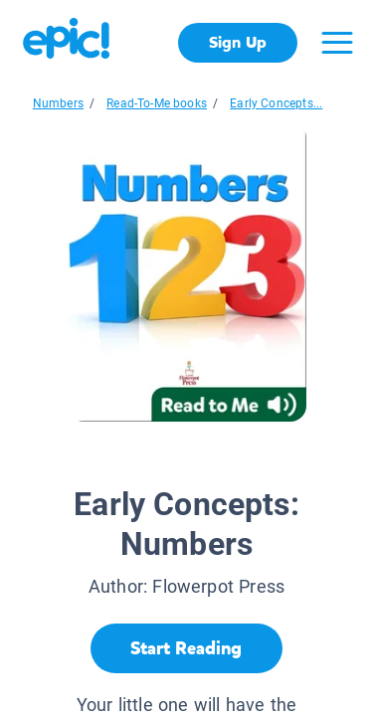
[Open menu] (337, 43)
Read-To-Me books (156, 103)
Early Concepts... (276, 103)
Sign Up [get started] (237, 42)
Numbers (58, 103)
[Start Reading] (186, 648)
